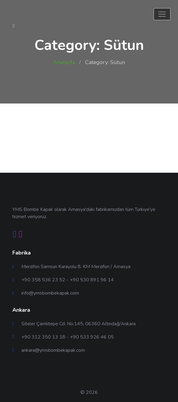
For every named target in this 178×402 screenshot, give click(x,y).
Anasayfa (64, 62)
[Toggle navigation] (162, 14)
